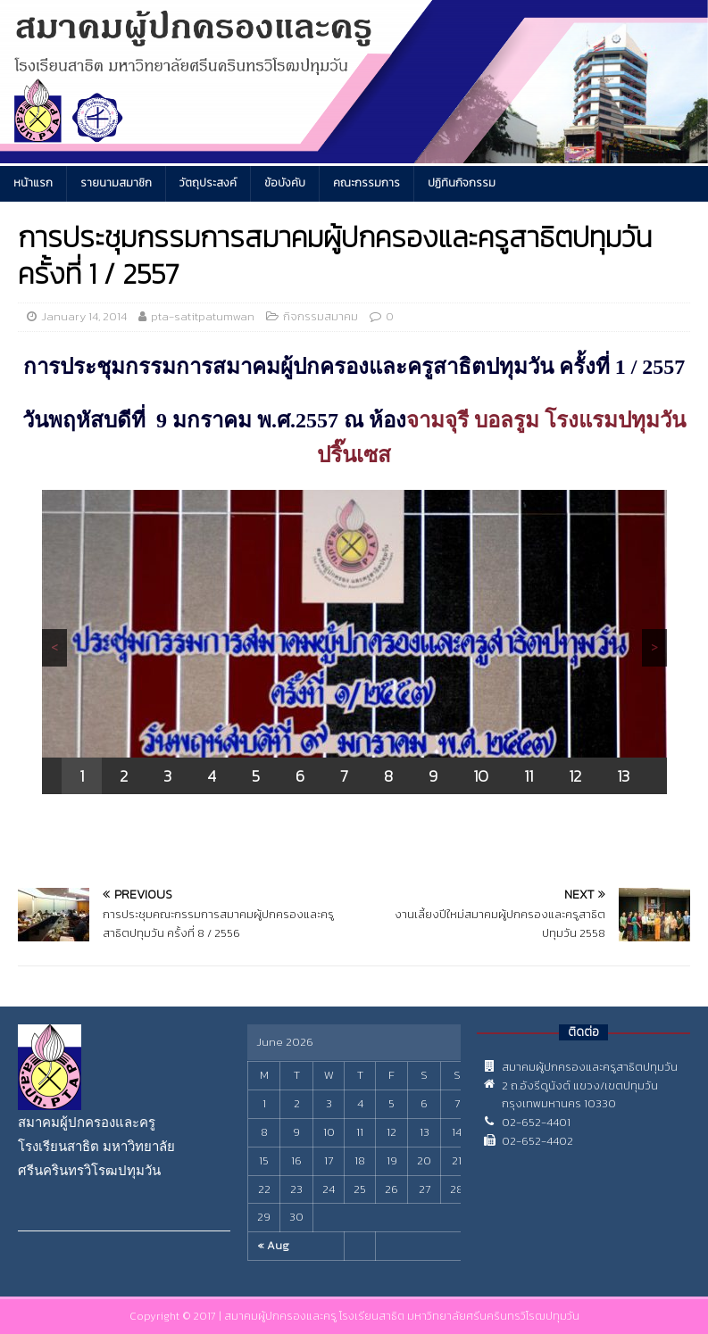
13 (623, 776)
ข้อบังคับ (284, 183)
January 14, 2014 (84, 316)
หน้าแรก (33, 183)
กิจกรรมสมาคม (320, 316)
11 (528, 776)
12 (575, 776)
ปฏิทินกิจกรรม (462, 183)
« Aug (273, 1245)
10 (480, 776)
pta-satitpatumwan (202, 316)
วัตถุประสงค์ (208, 183)
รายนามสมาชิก (116, 183)
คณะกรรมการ (366, 183)
